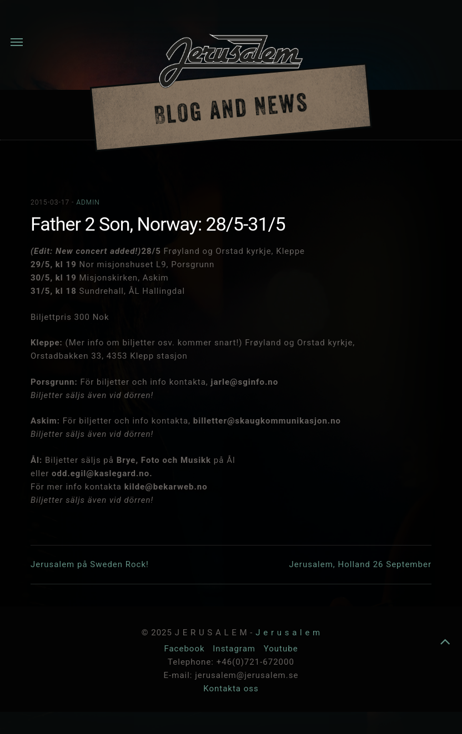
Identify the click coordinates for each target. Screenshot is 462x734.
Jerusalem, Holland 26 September (360, 564)
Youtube (281, 649)
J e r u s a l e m (287, 633)
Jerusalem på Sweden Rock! (90, 564)
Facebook (185, 649)
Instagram (235, 649)
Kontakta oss (231, 689)
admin (87, 202)
